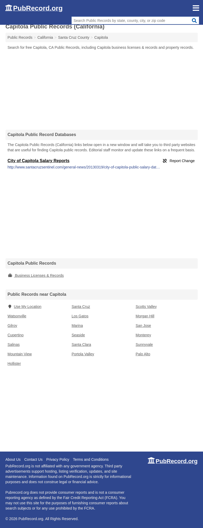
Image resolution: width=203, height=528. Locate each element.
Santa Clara (81, 344)
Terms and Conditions (90, 459)
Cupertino (16, 335)
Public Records (20, 37)
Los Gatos (80, 316)
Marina (77, 325)
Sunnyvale (144, 344)
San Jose (143, 325)
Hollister (14, 363)
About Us (13, 459)
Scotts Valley (146, 306)
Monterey (143, 335)
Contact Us (33, 459)
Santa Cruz (81, 306)
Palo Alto (143, 354)
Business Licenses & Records (36, 275)
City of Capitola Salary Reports (39, 160)
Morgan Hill (145, 316)
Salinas (14, 344)
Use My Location (24, 306)
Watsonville (17, 316)
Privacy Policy (57, 459)
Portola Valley (83, 354)
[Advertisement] (102, 90)
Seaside (78, 335)
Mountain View (20, 354)
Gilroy (12, 325)
